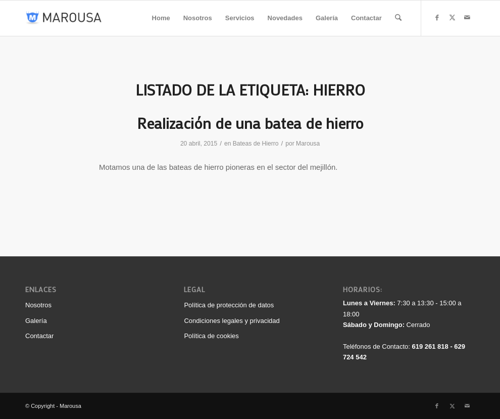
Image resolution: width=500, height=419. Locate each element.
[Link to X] (452, 17)
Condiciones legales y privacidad (231, 320)
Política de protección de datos (229, 305)
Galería (36, 320)
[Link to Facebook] (436, 17)
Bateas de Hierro (256, 143)
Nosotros (38, 305)
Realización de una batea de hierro (250, 123)
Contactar (39, 336)
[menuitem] (161, 18)
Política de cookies (211, 336)
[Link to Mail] (467, 17)
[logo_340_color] (64, 18)
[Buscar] (398, 18)
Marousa (308, 143)
